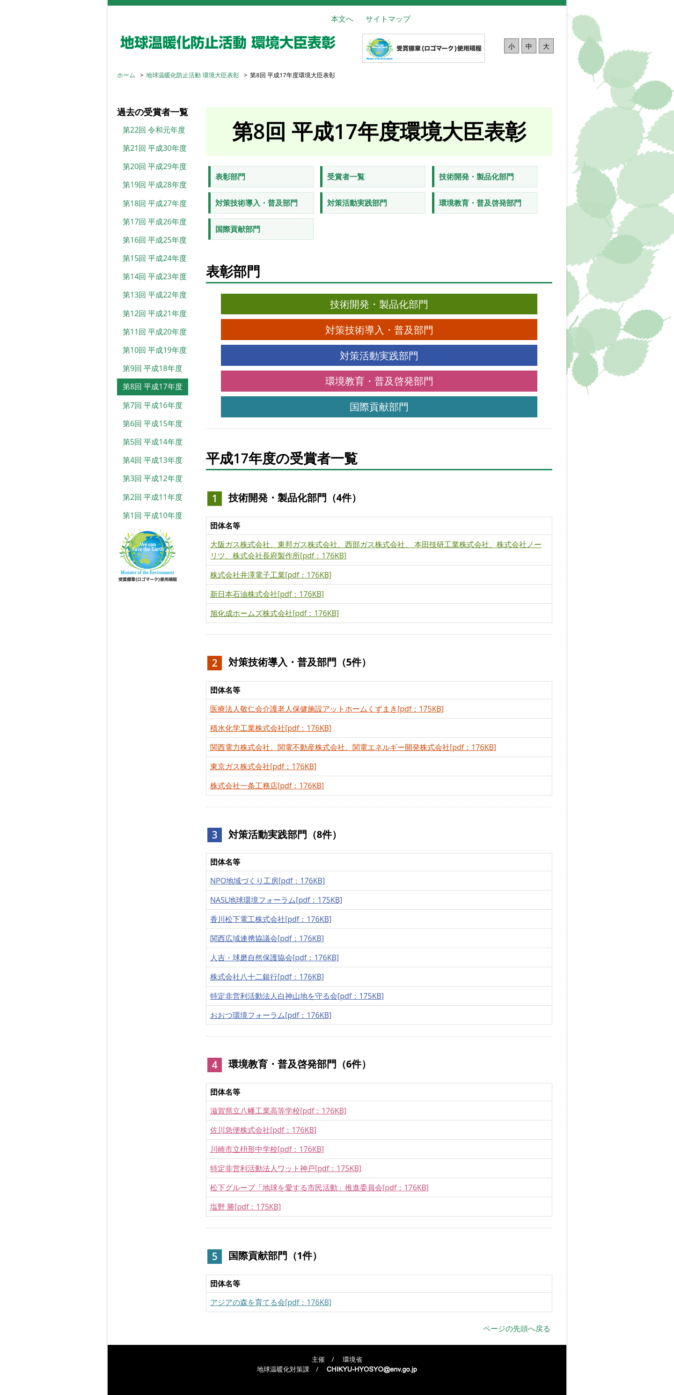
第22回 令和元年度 (154, 130)
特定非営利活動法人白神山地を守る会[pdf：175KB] (297, 996)
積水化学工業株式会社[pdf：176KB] (270, 728)
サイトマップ (388, 19)
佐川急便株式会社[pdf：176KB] (263, 1130)
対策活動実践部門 (357, 203)
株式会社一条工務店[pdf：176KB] (267, 785)
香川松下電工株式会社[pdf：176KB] (270, 919)
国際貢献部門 (237, 229)
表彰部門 (230, 176)
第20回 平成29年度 (155, 166)
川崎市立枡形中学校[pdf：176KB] (267, 1149)
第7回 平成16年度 (153, 405)
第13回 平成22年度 (155, 294)
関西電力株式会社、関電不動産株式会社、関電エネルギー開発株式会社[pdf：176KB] (353, 747)
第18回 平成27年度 (155, 203)
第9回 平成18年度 (153, 368)
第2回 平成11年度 (153, 497)
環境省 (352, 1359)
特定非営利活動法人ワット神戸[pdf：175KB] (285, 1168)
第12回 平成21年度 (155, 313)
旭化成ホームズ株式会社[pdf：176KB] (274, 613)
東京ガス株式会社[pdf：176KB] (263, 766)
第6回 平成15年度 (153, 423)
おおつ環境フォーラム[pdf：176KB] (270, 1015)
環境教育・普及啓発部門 (480, 203)
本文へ (342, 19)
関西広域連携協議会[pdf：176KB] (267, 938)
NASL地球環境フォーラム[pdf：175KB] (276, 900)
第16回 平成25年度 (155, 240)
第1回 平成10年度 (153, 515)
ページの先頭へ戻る (516, 1328)
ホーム (126, 75)
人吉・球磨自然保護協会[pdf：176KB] (274, 957)
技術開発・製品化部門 (476, 176)
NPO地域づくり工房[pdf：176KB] (267, 881)
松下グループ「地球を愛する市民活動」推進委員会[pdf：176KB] (319, 1187)
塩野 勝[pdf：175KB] (245, 1207)
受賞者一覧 (346, 176)
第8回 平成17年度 (153, 386)
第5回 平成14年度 (153, 442)
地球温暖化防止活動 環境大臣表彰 (192, 75)
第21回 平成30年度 (155, 148)
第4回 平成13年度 (153, 460)
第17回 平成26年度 (155, 221)
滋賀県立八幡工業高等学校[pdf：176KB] (278, 1111)
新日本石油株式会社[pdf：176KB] (267, 594)
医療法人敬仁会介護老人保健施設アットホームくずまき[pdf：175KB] (327, 709)
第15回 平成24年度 (155, 258)
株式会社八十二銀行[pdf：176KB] (267, 977)
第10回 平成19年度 (155, 350)
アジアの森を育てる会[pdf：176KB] (270, 1302)
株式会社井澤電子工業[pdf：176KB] (270, 575)
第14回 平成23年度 (155, 276)
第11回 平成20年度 (155, 331)
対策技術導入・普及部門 (256, 203)
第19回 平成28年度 (155, 184)
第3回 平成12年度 (153, 478)
